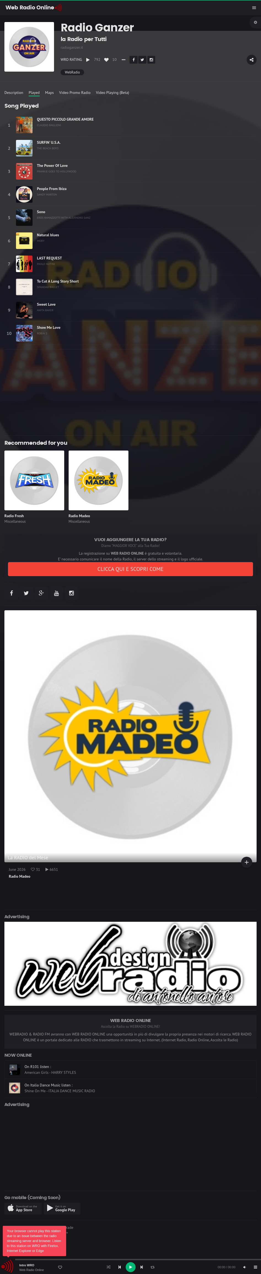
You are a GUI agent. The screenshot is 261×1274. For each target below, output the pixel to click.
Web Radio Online (31, 1270)
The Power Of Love (52, 165)
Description (13, 92)
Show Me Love (48, 327)
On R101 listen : (38, 1066)
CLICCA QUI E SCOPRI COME (130, 569)
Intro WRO (26, 1265)
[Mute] (244, 1267)
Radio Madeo (79, 515)
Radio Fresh (14, 515)
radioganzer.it (72, 47)
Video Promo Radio (75, 92)
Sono (41, 211)
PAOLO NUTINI (46, 264)
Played (34, 92)
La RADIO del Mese (28, 857)
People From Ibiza (51, 188)
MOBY (40, 241)
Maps (49, 92)
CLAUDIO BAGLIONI (49, 125)
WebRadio (72, 72)
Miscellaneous (15, 521)
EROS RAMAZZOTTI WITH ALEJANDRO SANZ (63, 217)
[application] (130, 1267)
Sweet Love (46, 304)
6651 (51, 869)
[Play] (131, 1267)
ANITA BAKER (45, 310)
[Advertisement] (130, 392)
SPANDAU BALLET (48, 287)
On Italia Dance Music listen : (48, 1085)
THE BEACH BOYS (47, 148)
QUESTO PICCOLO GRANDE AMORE (65, 119)
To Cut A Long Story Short (58, 281)
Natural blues (48, 234)
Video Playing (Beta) (112, 92)
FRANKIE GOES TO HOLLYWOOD (56, 171)
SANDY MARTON (47, 194)
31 (35, 869)
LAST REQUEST (49, 258)
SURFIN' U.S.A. (49, 142)
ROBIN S (42, 333)
